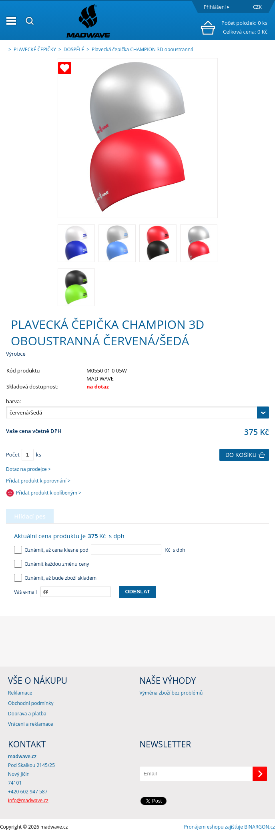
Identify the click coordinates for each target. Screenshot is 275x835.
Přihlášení (215, 7)
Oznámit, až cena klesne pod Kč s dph (99, 550)
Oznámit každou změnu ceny (51, 564)
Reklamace (20, 692)
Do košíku (241, 455)
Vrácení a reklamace (30, 724)
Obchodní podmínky (31, 703)
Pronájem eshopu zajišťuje (213, 826)
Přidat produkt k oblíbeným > (48, 492)
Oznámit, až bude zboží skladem (55, 578)
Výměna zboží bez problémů (171, 692)
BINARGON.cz (259, 826)
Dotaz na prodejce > (28, 469)
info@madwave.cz (28, 800)
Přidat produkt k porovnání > (38, 480)
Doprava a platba (27, 713)
